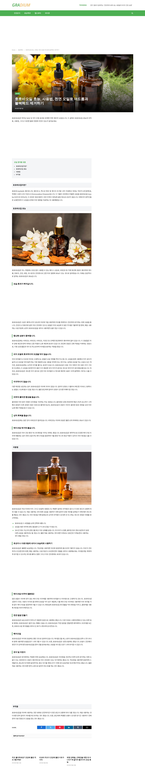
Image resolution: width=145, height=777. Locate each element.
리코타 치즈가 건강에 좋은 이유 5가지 (51, 758)
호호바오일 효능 (21, 169)
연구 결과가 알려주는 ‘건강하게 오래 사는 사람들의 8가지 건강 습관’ (111, 5)
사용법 (18, 172)
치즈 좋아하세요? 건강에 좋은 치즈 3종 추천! (24, 758)
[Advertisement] (72, 32)
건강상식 (17, 13)
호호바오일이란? (21, 166)
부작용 (18, 174)
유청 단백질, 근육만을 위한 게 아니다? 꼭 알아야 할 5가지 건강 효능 (79, 759)
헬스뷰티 (38, 13)
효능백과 (27, 13)
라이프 (47, 13)
